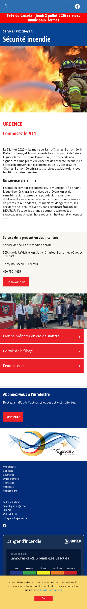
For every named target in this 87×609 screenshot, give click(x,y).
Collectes (8, 470)
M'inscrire (13, 417)
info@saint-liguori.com (15, 518)
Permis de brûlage (18, 350)
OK (44, 598)
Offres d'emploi (11, 478)
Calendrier (8, 474)
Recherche (8, 482)
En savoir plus (15, 282)
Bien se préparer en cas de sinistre (31, 336)
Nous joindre (10, 490)
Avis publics (9, 466)
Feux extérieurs (15, 365)
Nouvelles (8, 486)
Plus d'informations (50, 589)
